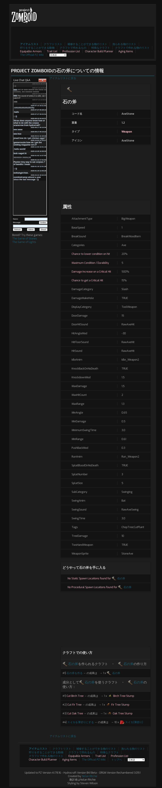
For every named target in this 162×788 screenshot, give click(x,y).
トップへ (116, 759)
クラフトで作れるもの (73, 47)
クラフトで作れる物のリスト (132, 47)
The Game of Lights (24, 242)
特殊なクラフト (100, 47)
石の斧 (121, 578)
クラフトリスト (53, 44)
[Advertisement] (94, 34)
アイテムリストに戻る (63, 78)
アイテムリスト (29, 44)
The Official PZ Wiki (32, 55)
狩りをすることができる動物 (37, 47)
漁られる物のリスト (124, 44)
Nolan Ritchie (89, 776)
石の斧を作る (75, 673)
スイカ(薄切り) (134, 722)
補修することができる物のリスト (87, 44)
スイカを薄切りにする (80, 722)
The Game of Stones (24, 238)
